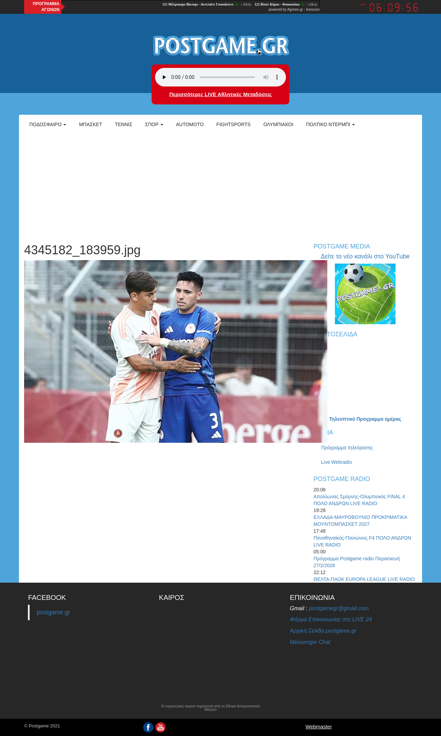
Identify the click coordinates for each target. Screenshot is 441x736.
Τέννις (123, 124)
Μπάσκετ (90, 124)
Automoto (190, 124)
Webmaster (319, 726)
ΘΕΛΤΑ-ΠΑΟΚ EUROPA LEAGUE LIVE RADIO (364, 579)
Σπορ (154, 124)
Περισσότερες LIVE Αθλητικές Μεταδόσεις (220, 94)
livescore (312, 9)
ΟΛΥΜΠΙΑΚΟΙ (278, 124)
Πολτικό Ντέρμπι (330, 124)
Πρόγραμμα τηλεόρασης (347, 447)
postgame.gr (53, 612)
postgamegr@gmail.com (339, 608)
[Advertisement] (220, 184)
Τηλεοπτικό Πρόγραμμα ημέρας (365, 419)
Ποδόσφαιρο (47, 124)
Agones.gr (295, 9)
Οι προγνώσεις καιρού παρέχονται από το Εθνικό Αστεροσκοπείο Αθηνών (210, 708)
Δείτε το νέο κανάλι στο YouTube (365, 256)
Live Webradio (336, 462)
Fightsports (233, 124)
